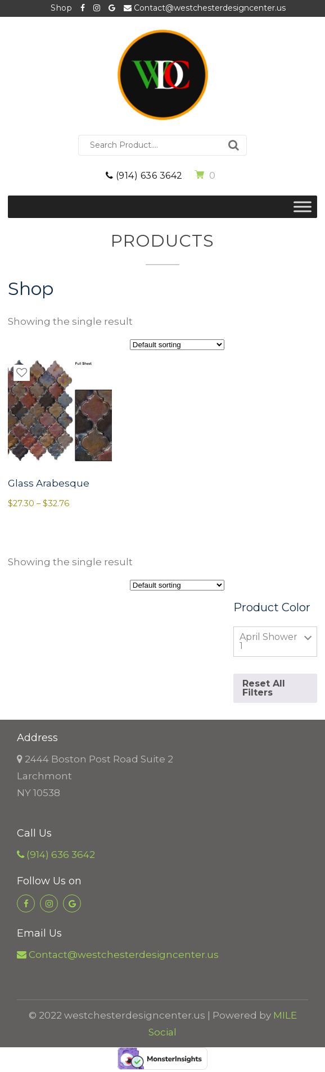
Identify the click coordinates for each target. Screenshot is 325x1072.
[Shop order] (177, 344)
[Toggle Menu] (303, 206)
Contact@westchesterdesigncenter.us (205, 8)
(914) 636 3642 (144, 175)
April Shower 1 (268, 641)
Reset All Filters (263, 688)
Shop (61, 8)
